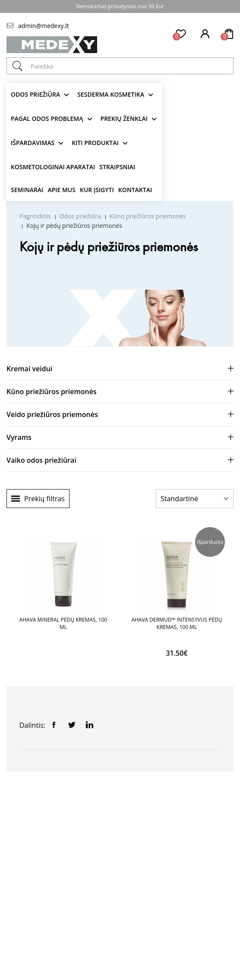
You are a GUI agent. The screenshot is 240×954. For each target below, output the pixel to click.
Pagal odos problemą (47, 118)
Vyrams (19, 437)
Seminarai (27, 190)
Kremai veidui (29, 368)
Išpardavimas (32, 143)
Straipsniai (117, 167)
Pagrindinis (35, 216)
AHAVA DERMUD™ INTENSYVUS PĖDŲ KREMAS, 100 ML (176, 623)
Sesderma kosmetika (110, 94)
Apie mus (61, 190)
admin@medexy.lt (43, 26)
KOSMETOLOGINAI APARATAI (53, 167)
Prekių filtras (44, 498)
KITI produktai (95, 143)
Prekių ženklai (124, 118)
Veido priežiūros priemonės (52, 414)
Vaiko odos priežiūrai (41, 460)
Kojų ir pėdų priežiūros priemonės (74, 225)
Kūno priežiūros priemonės (148, 216)
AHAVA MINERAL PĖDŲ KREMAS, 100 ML (63, 623)
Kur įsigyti (97, 190)
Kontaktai (135, 190)
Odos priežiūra (35, 94)
